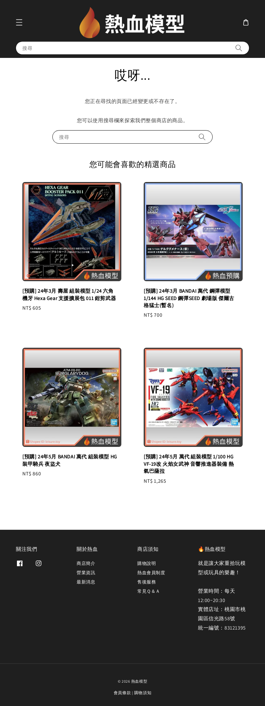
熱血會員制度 (151, 572)
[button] (19, 22)
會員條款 (122, 692)
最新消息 (86, 582)
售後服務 (146, 582)
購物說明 (146, 563)
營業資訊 (86, 572)
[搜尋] (239, 48)
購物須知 (143, 692)
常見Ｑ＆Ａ (148, 591)
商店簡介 (86, 563)
